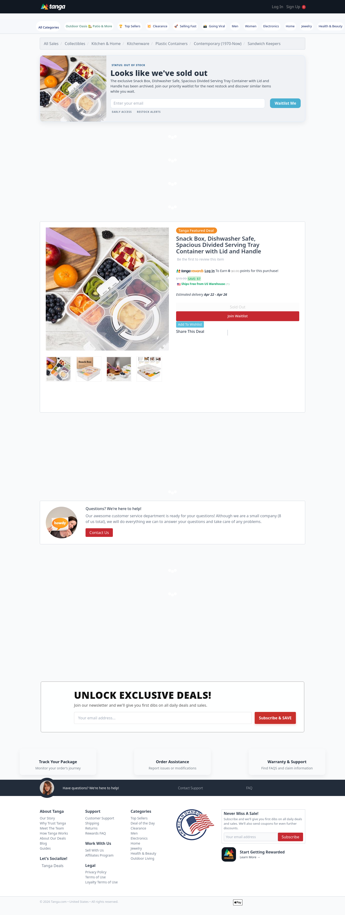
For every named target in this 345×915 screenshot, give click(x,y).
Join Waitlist (238, 315)
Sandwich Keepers (264, 43)
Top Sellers (129, 26)
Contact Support (190, 788)
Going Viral (214, 26)
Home (290, 26)
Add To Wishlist (190, 324)
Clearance (157, 26)
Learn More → (250, 857)
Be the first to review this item (200, 259)
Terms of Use (95, 877)
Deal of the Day (143, 823)
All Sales (51, 43)
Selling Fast (185, 26)
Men (235, 26)
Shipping (92, 823)
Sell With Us (94, 850)
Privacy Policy (95, 872)
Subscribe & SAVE (275, 718)
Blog (43, 843)
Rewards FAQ (95, 833)
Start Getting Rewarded (262, 852)
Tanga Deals (52, 865)
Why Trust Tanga (53, 823)
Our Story (47, 818)
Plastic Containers (171, 43)
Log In (277, 6)
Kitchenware (138, 43)
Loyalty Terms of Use (101, 882)
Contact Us (99, 532)
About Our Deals (53, 838)
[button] (281, 270)
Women (250, 26)
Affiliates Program (99, 855)
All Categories (48, 27)
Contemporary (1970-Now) (218, 43)
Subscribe (290, 837)
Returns (91, 828)
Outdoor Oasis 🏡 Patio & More (89, 26)
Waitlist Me (285, 103)
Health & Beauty (330, 26)
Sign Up (293, 6)
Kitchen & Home (106, 43)
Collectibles (75, 43)
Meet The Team (52, 828)
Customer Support (99, 818)
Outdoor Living (142, 858)
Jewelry (306, 26)
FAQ (249, 788)
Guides (45, 848)
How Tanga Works (54, 833)
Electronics (271, 26)
